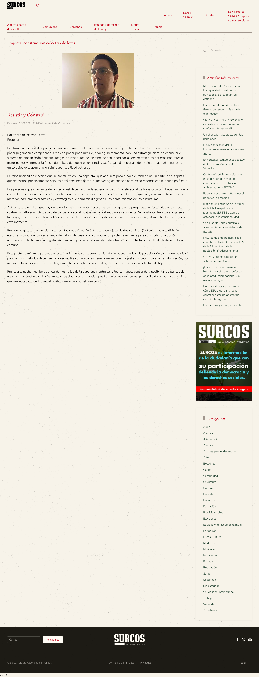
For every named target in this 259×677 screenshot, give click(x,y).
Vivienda (208, 604)
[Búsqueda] (224, 50)
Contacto (211, 15)
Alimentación (211, 439)
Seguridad (209, 580)
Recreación (210, 568)
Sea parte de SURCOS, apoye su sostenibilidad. (239, 16)
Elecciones (210, 519)
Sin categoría (211, 586)
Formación (210, 531)
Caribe (207, 470)
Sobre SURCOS (189, 15)
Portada (167, 15)
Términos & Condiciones (121, 663)
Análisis (52, 123)
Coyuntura (64, 123)
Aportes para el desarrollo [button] (19, 27)
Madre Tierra (135, 27)
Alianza (208, 433)
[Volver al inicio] (16, 5)
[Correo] (23, 639)
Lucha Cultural (212, 537)
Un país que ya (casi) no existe (222, 305)
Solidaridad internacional (219, 592)
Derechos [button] (75, 27)
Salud (207, 574)
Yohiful (47, 663)
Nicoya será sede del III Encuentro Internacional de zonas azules (224, 149)
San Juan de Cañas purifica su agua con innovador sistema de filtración (222, 227)
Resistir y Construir (26, 115)
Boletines (209, 464)
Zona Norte (210, 610)
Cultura (208, 488)
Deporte (208, 494)
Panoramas (210, 555)
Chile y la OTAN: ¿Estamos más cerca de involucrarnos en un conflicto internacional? (223, 124)
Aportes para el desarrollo (219, 451)
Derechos (209, 500)
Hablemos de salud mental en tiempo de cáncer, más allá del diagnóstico (222, 109)
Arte (206, 458)
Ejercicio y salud (213, 513)
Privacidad (145, 663)
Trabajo (157, 27)
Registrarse (53, 639)
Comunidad (210, 476)
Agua (206, 427)
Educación (209, 506)
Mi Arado (209, 549)
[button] (38, 5)
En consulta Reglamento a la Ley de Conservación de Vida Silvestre (224, 164)
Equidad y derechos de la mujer (106, 27)
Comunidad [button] (50, 27)
